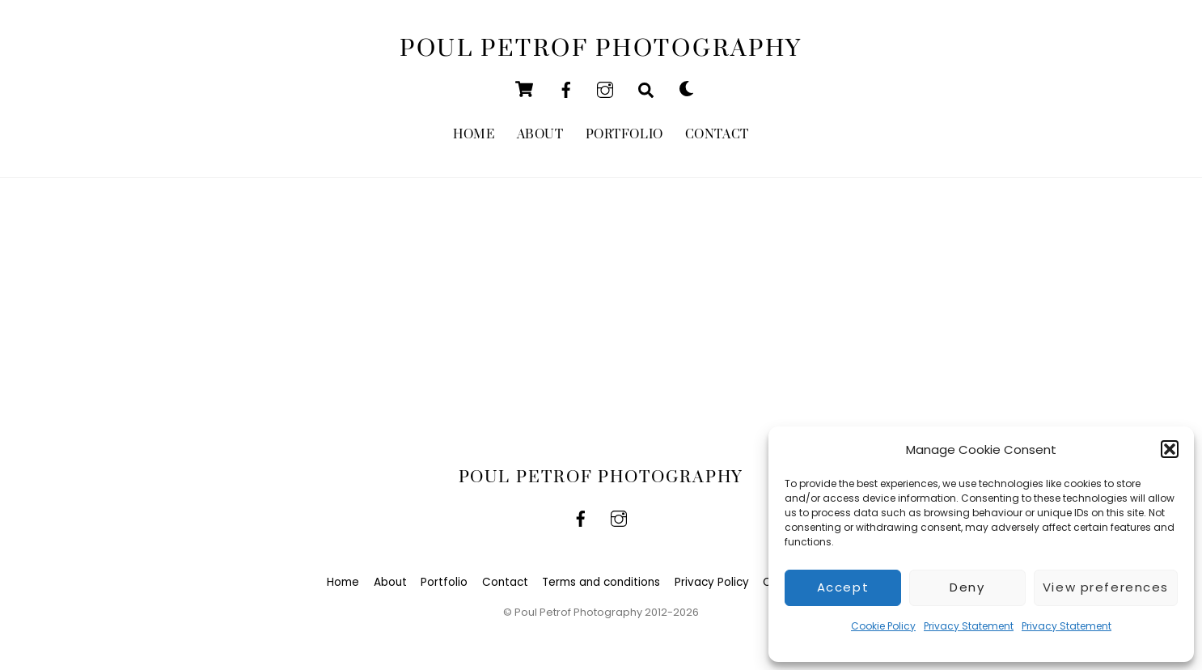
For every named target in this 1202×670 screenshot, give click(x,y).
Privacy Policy (712, 584)
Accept (843, 587)
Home (473, 135)
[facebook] (566, 89)
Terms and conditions (601, 584)
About (540, 135)
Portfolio (624, 135)
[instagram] (605, 89)
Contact (717, 135)
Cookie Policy (883, 626)
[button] (1170, 449)
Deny (967, 587)
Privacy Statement (969, 626)
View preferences (1106, 587)
